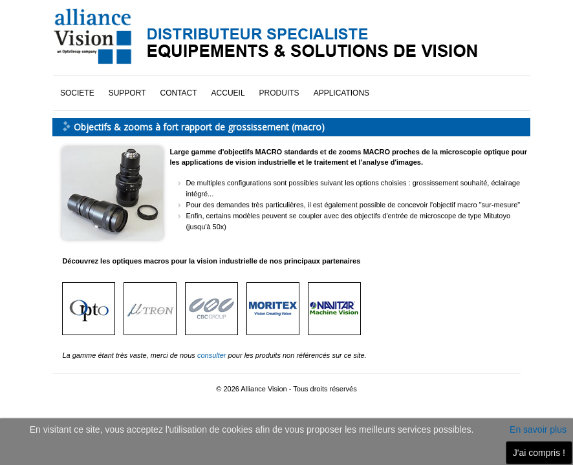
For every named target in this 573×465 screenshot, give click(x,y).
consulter (212, 355)
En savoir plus (538, 429)
